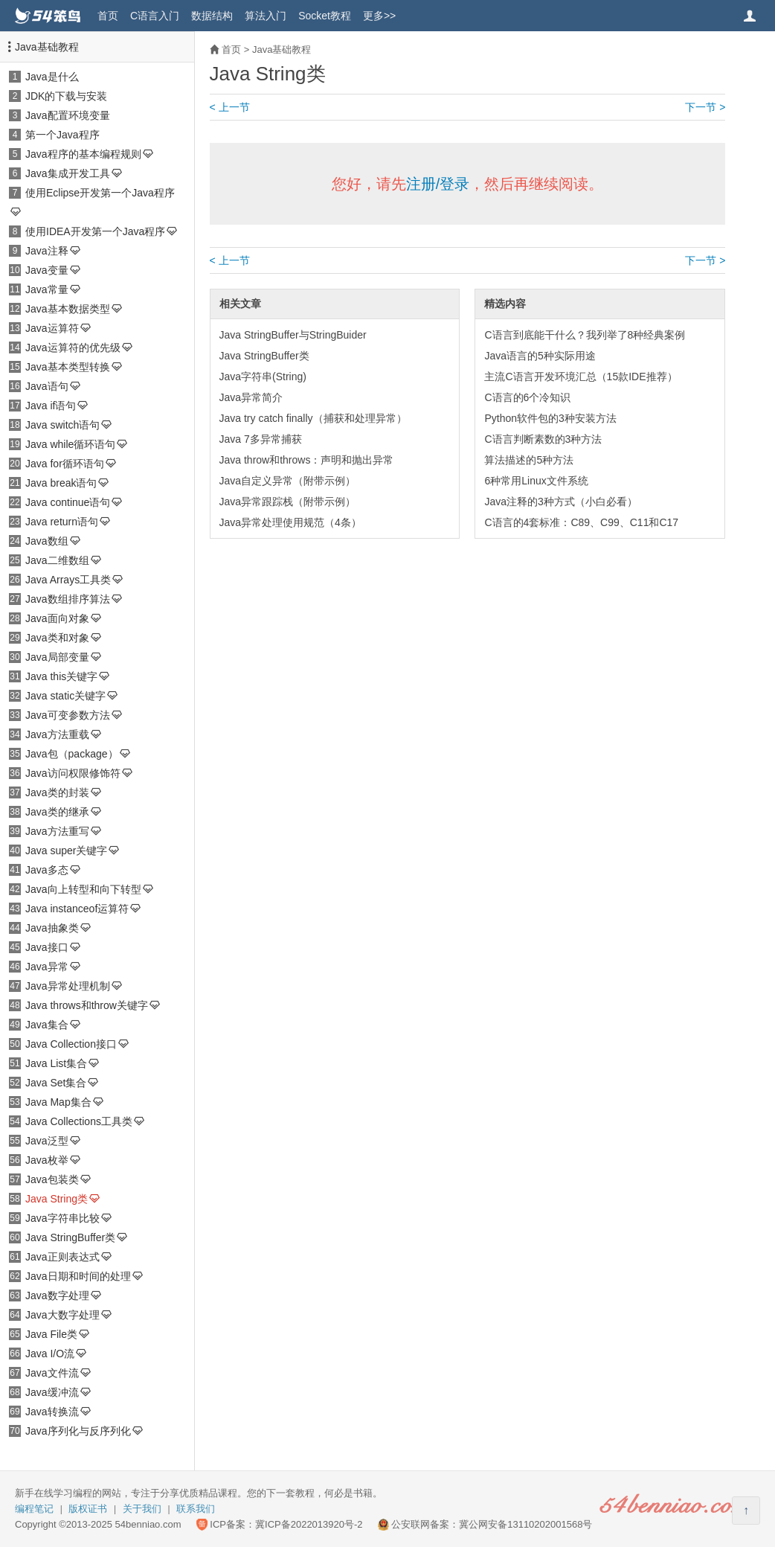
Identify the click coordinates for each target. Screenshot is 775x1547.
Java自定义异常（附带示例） (287, 481)
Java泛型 (46, 1141)
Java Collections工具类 (78, 1121)
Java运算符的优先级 (72, 347)
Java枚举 (46, 1160)
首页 (107, 16)
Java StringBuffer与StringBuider (293, 335)
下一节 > (705, 107)
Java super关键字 (66, 850)
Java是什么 (52, 77)
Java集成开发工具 (67, 173)
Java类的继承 (57, 812)
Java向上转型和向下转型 (83, 889)
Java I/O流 (49, 1353)
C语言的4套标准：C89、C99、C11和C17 (581, 522)
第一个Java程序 (62, 135)
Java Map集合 (58, 1102)
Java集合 (46, 1025)
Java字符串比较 (62, 1218)
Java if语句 (50, 405)
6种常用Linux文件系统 (536, 481)
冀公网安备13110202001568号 (525, 1524)
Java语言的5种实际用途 (539, 356)
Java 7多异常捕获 (260, 439)
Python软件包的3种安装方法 (550, 418)
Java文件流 (52, 1373)
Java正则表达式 (62, 1257)
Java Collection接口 (71, 1044)
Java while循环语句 (70, 444)
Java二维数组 (57, 560)
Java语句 (46, 386)
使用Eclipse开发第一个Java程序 (100, 193)
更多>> (379, 16)
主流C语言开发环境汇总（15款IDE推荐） (580, 376)
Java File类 (51, 1334)
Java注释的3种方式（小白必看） (560, 501)
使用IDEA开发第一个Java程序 (95, 231)
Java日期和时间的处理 (78, 1276)
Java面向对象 (57, 618)
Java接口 (46, 947)
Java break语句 (61, 483)
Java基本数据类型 (67, 309)
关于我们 (142, 1508)
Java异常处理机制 (67, 986)
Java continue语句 (67, 502)
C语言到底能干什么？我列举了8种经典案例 (584, 335)
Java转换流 (52, 1412)
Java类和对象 (57, 638)
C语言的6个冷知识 (527, 397)
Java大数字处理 (62, 1315)
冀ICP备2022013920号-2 (309, 1524)
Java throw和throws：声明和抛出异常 (306, 460)
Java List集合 (56, 1063)
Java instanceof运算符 (77, 909)
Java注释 (46, 251)
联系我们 (195, 1508)
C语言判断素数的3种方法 (543, 439)
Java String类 (56, 1199)
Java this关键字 (61, 676)
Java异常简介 (251, 397)
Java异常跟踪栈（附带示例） (287, 501)
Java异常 (46, 967)
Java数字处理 (57, 1295)
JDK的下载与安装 (66, 96)
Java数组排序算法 (67, 599)
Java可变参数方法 (67, 715)
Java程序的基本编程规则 (83, 154)
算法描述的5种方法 (528, 460)
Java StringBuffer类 (70, 1237)
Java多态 (46, 870)
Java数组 (46, 541)
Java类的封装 (57, 792)
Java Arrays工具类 (68, 580)
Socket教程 (324, 16)
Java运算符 (52, 328)
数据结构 (212, 16)
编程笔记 (34, 1508)
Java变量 (46, 270)
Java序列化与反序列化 (78, 1431)
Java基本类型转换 (67, 367)
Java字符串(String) (262, 376)
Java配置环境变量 (67, 115)
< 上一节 (230, 107)
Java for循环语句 (64, 464)
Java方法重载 (57, 734)
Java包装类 (52, 1179)
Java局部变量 (57, 657)
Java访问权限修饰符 (72, 773)
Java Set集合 (55, 1083)
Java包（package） (71, 754)
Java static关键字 (65, 696)
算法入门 (265, 16)
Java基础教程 (47, 47)
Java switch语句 (62, 425)
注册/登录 (438, 184)
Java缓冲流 (52, 1392)
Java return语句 (61, 522)
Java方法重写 (57, 831)
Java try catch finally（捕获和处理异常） (313, 418)
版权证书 (87, 1508)
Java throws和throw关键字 (86, 1005)
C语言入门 (154, 16)
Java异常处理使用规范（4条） (290, 522)
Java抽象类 (52, 928)
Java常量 (46, 289)
